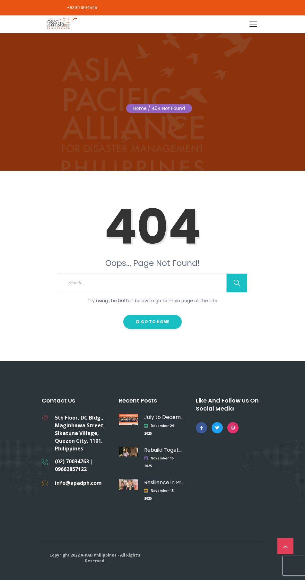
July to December (164, 417)
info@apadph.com (78, 482)
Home (140, 108)
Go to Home (153, 321)
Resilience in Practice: (164, 482)
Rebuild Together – (164, 450)
